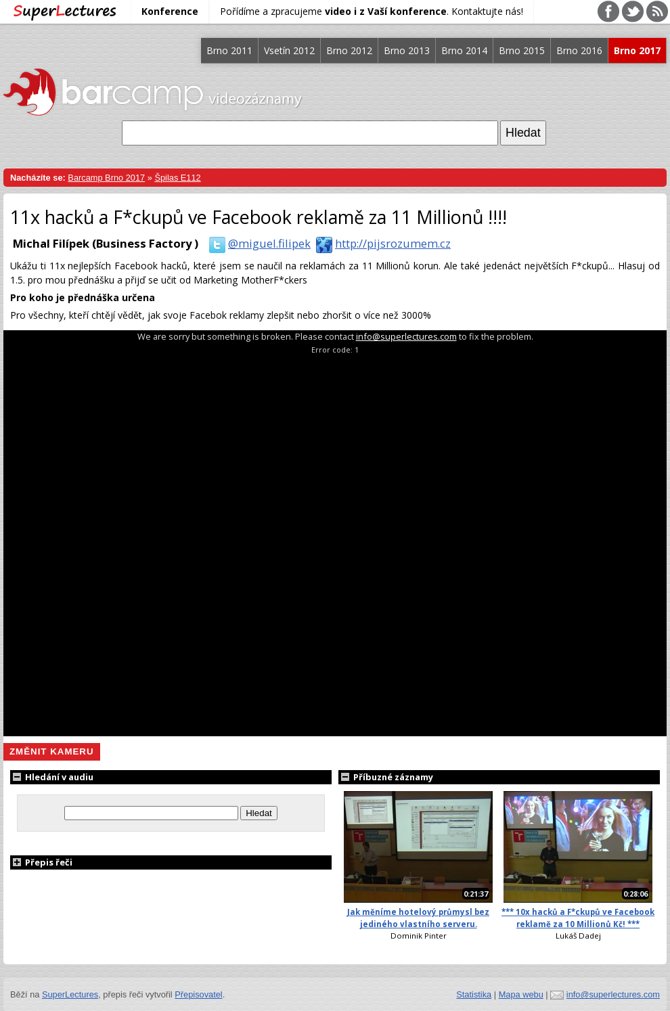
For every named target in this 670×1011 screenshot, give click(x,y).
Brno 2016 (579, 50)
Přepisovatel (198, 994)
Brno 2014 (464, 50)
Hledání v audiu (51, 777)
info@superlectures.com (406, 336)
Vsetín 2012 (289, 50)
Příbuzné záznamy (385, 777)
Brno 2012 (349, 50)
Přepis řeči (41, 862)
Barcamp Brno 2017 (106, 178)
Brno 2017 (637, 50)
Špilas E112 (177, 178)
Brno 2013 (407, 50)
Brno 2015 (522, 50)
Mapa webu (521, 994)
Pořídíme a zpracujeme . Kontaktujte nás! (371, 11)
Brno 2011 (229, 50)
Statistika (473, 994)
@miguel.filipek (257, 243)
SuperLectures (70, 994)
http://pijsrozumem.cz (381, 243)
